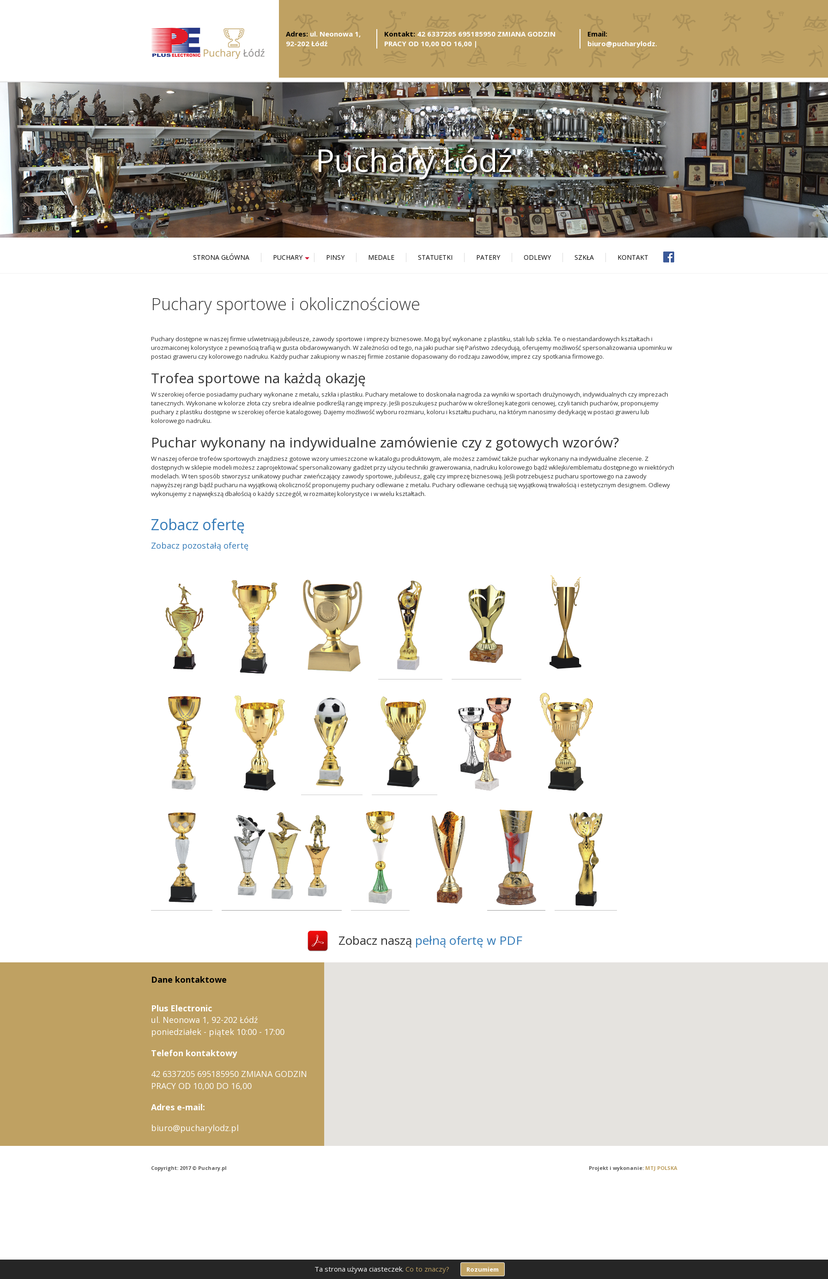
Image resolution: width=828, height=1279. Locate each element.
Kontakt (632, 257)
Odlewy (537, 257)
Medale (381, 257)
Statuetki (435, 257)
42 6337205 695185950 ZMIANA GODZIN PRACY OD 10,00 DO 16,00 (470, 38)
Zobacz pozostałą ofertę (199, 545)
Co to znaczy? (427, 1268)
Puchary (287, 257)
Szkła (584, 257)
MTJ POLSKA (661, 1167)
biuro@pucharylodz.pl (625, 43)
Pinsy (335, 257)
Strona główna (221, 257)
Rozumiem (482, 1269)
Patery (488, 257)
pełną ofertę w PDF (468, 940)
